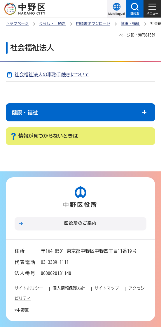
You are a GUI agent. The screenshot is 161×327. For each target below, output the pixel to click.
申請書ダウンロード (93, 23)
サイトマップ (106, 288)
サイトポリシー (29, 288)
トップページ (17, 23)
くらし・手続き (52, 23)
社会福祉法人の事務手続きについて (52, 74)
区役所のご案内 (80, 223)
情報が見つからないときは (48, 135)
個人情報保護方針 (68, 288)
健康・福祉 (130, 23)
